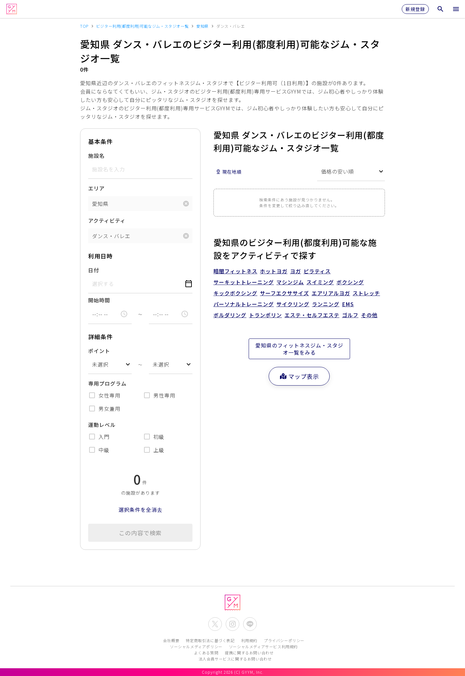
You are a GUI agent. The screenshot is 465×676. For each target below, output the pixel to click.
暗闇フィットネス (235, 271)
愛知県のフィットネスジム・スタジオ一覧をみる (299, 348)
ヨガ (295, 271)
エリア (96, 188)
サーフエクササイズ (284, 293)
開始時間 (99, 300)
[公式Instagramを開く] (232, 624)
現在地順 (229, 171)
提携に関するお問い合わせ (249, 652)
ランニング (325, 304)
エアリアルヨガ (331, 293)
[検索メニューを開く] (440, 9)
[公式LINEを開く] (250, 624)
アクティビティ (107, 220)
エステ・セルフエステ (311, 315)
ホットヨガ (273, 271)
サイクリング (292, 304)
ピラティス (317, 271)
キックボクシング (235, 293)
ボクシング (350, 282)
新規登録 (415, 9)
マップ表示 (299, 376)
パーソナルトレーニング (243, 304)
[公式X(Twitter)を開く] (215, 624)
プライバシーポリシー (284, 640)
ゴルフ (350, 315)
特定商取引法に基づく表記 (210, 640)
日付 (93, 270)
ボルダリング (229, 315)
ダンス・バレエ (111, 236)
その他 (369, 315)
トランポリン (265, 315)
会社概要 (171, 640)
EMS (348, 304)
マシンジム (290, 282)
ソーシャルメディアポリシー (196, 646)
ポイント (99, 351)
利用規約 (249, 640)
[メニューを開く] (456, 9)
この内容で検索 (140, 533)
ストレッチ (366, 293)
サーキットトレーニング (243, 282)
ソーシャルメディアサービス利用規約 (263, 646)
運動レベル (102, 425)
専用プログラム (107, 383)
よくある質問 (206, 652)
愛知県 (100, 203)
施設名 (96, 155)
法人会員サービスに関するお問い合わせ (235, 658)
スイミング (320, 282)
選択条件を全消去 (140, 509)
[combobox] (110, 364)
